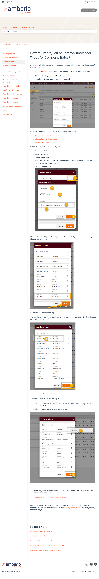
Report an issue (91, 2)
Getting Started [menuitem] (9, 54)
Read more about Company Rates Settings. (50, 497)
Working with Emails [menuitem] (10, 98)
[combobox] (47, 31)
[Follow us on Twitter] (95, 564)
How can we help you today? (18, 27)
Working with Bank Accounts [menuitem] (10, 81)
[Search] (95, 31)
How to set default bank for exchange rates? (45, 551)
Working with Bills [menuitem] (9, 76)
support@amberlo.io (70, 508)
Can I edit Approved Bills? (38, 536)
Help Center (6, 45)
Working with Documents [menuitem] (12, 94)
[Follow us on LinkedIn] (86, 564)
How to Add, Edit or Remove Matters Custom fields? (47, 546)
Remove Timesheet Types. (44, 142)
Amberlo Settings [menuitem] (9, 62)
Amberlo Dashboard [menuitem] (11, 58)
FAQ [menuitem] (4, 110)
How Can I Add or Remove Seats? (41, 541)
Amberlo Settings (21, 45)
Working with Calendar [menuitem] (11, 86)
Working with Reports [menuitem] (11, 102)
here (53, 394)
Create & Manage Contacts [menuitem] (10, 67)
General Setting (48, 71)
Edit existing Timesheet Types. (46, 139)
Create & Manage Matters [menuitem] (13, 72)
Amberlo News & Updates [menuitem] (12, 106)
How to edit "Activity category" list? (41, 531)
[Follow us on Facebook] (91, 564)
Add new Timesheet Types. (45, 136)
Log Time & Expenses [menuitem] (11, 90)
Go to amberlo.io (88, 10)
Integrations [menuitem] (7, 114)
